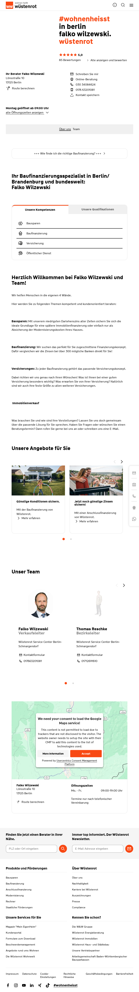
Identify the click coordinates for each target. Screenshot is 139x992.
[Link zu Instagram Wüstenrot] (16, 985)
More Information (53, 753)
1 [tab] (63, 539)
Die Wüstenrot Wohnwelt (20, 956)
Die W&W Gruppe (82, 926)
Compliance (78, 907)
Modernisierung (15, 895)
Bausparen (12, 877)
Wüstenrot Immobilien (85, 938)
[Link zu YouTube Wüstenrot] (24, 985)
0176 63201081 (82, 90)
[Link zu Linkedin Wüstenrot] (32, 985)
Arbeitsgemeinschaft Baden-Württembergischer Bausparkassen (99, 958)
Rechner (10, 901)
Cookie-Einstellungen (48, 975)
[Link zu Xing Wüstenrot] (40, 985)
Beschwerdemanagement (20, 944)
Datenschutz (29, 973)
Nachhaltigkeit (80, 883)
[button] (115, 5)
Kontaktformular (31, 655)
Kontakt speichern (84, 95)
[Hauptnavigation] (130, 5)
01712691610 (86, 661)
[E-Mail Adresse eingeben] (97, 849)
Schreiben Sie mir (84, 74)
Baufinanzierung (15, 883)
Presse (76, 901)
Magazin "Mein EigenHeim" (21, 926)
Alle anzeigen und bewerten (106, 60)
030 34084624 (83, 84)
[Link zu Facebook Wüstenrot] (8, 985)
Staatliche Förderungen (19, 907)
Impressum (12, 973)
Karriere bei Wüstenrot (85, 889)
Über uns (77, 877)
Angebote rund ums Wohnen (22, 950)
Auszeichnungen (81, 895)
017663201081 (30, 661)
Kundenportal (13, 932)
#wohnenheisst (65, 985)
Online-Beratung (83, 79)
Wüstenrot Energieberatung (88, 932)
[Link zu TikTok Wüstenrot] (48, 985)
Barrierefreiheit (124, 973)
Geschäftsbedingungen (99, 973)
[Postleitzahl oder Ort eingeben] (31, 849)
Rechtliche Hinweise (70, 975)
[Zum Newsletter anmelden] (129, 849)
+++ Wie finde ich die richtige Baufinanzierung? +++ (69, 154)
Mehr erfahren (28, 518)
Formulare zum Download (20, 938)
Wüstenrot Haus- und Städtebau (90, 944)
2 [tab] (71, 539)
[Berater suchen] (63, 849)
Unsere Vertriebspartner (86, 950)
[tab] (40, 209)
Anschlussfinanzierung (18, 889)
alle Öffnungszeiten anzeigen (27, 112)
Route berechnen (20, 88)
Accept (86, 753)
